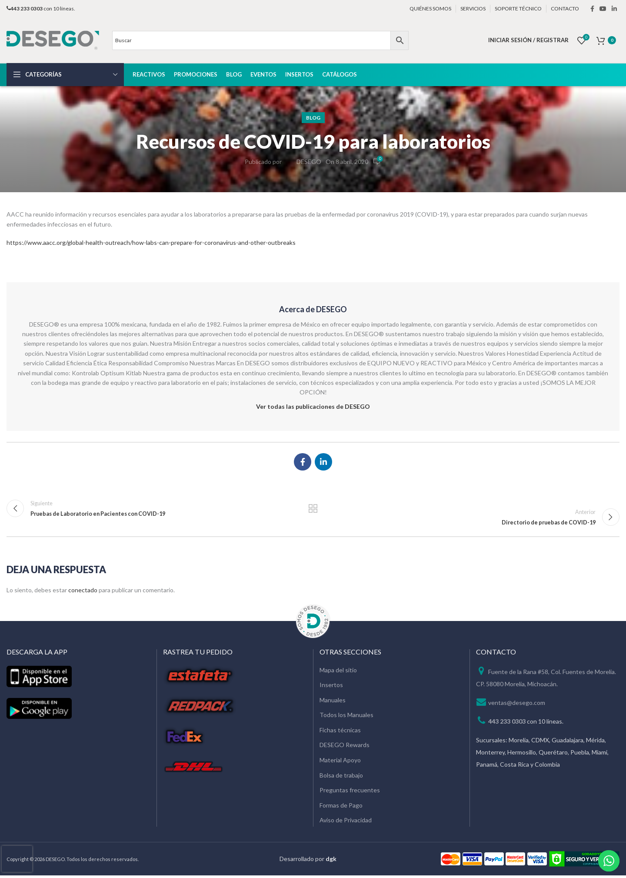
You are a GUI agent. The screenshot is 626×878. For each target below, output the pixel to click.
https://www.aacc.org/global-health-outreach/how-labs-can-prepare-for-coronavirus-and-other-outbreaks (151, 242)
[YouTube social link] (603, 8)
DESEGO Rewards (345, 747)
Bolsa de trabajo (341, 777)
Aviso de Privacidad (346, 822)
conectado (82, 592)
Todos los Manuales (346, 717)
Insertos (331, 687)
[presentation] (17, 859)
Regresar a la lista (313, 509)
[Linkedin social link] (614, 8)
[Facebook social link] (592, 8)
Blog (313, 117)
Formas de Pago (341, 807)
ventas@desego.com (516, 704)
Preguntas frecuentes (350, 792)
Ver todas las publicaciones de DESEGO (313, 406)
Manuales (333, 702)
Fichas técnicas (340, 732)
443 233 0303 (507, 723)
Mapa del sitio (338, 672)
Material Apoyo (340, 762)
